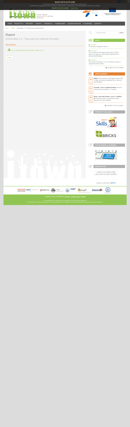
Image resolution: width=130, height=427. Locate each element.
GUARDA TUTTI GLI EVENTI (115, 105)
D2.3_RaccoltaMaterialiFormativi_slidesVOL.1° (26, 50)
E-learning (87, 23)
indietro (9, 57)
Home (10, 23)
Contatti (97, 23)
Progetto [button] (18, 23)
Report (13, 28)
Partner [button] (30, 23)
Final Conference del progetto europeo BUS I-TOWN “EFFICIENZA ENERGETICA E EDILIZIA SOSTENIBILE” (108, 80)
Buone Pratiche (74, 23)
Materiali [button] (48, 23)
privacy (67, 196)
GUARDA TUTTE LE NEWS (115, 67)
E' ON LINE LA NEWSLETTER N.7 (98, 46)
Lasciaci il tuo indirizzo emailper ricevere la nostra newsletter (106, 173)
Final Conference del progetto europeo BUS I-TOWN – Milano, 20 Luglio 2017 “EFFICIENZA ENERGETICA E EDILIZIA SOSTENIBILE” (104, 54)
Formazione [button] (60, 23)
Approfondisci (74, 8)
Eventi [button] (39, 23)
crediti (83, 196)
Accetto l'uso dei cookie (60, 8)
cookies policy (75, 196)
